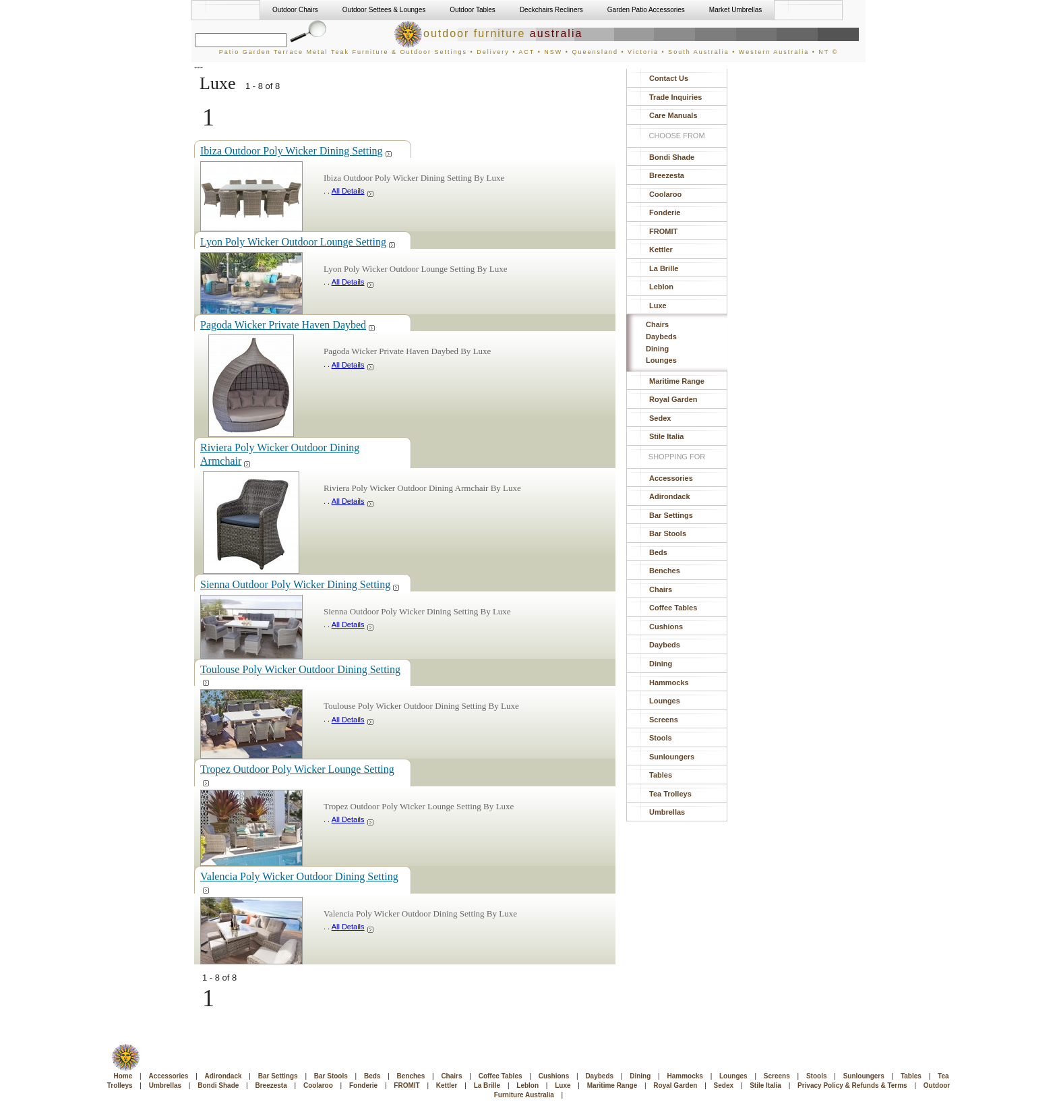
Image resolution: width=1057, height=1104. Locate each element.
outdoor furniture (488, 33)
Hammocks (669, 682)
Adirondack (669, 496)
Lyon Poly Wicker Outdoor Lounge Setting (298, 242)
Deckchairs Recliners (551, 9)
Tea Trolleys (670, 794)
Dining (657, 349)
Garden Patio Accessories (646, 9)
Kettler (661, 249)
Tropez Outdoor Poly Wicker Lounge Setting (297, 774)
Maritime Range (676, 381)
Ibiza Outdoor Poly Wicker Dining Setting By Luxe (414, 178)
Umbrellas (667, 812)
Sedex (660, 418)
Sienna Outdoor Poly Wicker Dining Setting (300, 584)
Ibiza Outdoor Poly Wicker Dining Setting (296, 150)
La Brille (663, 268)
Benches (664, 570)
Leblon (661, 287)
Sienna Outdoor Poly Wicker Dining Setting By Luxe (417, 611)
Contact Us (668, 78)
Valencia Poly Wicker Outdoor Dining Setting (299, 882)
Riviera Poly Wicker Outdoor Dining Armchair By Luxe (422, 488)
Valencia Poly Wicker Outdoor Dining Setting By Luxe (420, 913)
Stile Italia (666, 436)
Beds (658, 552)
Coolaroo (665, 194)
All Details (353, 191)
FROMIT (663, 231)
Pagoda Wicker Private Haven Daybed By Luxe (407, 351)
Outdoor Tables (472, 9)
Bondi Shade (671, 157)
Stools (660, 738)
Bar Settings (671, 515)
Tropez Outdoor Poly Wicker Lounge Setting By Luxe (419, 806)
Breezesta (666, 175)
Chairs (657, 324)
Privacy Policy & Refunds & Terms (852, 1085)
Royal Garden (673, 399)
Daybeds (661, 336)
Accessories (671, 478)
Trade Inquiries (675, 97)
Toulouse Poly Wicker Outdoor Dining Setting (300, 675)
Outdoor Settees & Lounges (383, 9)
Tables (660, 775)
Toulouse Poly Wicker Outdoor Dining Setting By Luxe (421, 706)
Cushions (666, 626)
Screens (663, 720)
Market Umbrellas (735, 9)
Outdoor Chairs (295, 9)
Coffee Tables (673, 608)
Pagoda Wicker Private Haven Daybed (288, 324)
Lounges (661, 360)
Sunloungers (671, 757)
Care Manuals (673, 115)
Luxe (658, 305)
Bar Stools (667, 533)
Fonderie (664, 212)
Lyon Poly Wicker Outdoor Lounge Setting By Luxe (416, 269)
